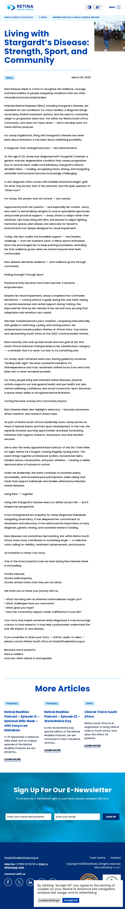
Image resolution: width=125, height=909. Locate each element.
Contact (115, 857)
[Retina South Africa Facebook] (8, 882)
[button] (89, 7)
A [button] (98, 7)
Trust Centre (97, 857)
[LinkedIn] (30, 882)
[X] (19, 882)
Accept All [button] (70, 900)
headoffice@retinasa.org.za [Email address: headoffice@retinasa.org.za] (21, 857)
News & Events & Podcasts (18, 17)
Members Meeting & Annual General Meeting (76, 17)
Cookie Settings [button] (49, 900)
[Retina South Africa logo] (19, 7)
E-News (43, 17)
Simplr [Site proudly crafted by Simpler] (116, 867)
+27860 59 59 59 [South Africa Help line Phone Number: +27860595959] (25, 864)
